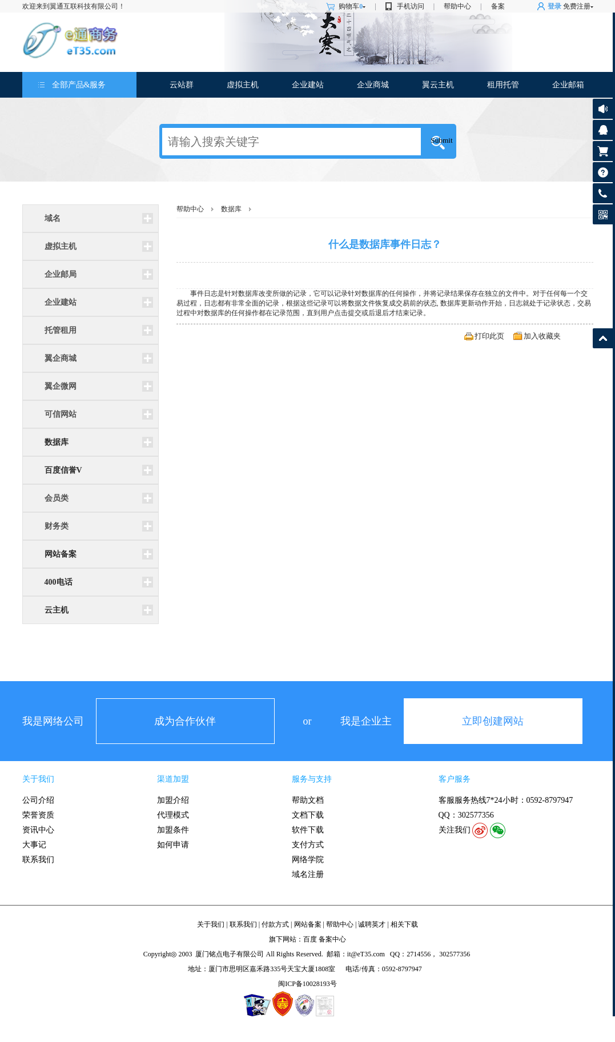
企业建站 (308, 85)
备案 (498, 6)
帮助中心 (457, 6)
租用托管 (503, 85)
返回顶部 (603, 338)
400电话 (59, 582)
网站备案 (61, 554)
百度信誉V (63, 470)
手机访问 (410, 6)
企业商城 (373, 85)
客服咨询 (603, 130)
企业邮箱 (568, 85)
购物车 (352, 6)
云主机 (57, 610)
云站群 (182, 85)
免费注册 (576, 6)
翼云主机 (438, 85)
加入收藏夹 (542, 336)
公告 (603, 109)
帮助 (603, 172)
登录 (554, 6)
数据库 (57, 442)
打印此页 (489, 336)
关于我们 (38, 779)
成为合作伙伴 (185, 721)
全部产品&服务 (79, 85)
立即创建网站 (493, 721)
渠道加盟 (173, 779)
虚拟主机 (243, 85)
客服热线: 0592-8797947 (603, 196)
